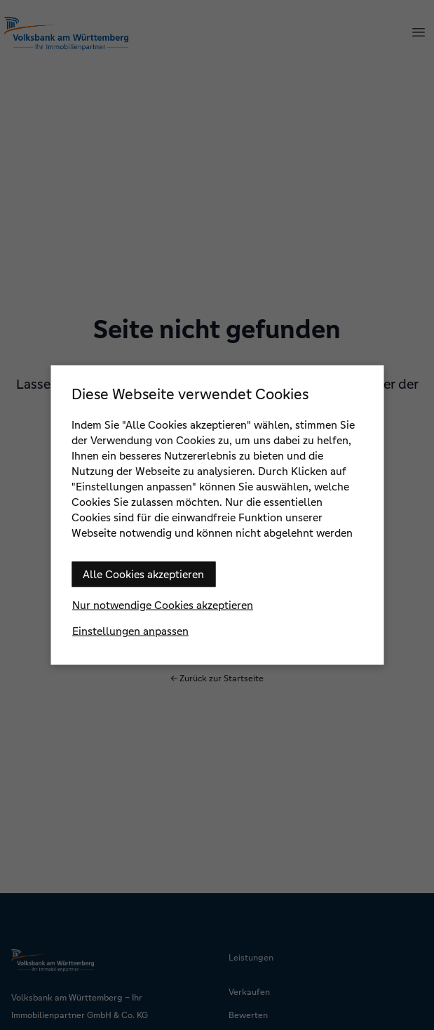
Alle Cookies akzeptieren (143, 574)
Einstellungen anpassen (130, 631)
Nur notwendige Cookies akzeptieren (162, 605)
